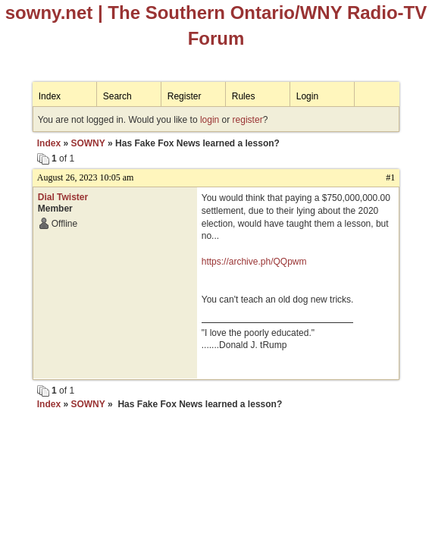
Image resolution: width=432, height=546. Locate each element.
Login (307, 96)
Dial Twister (63, 197)
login (209, 120)
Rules (243, 96)
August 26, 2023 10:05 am (85, 177)
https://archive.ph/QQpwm (254, 261)
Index (50, 96)
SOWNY (87, 143)
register (248, 120)
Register (184, 96)
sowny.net (49, 12)
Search (117, 96)
